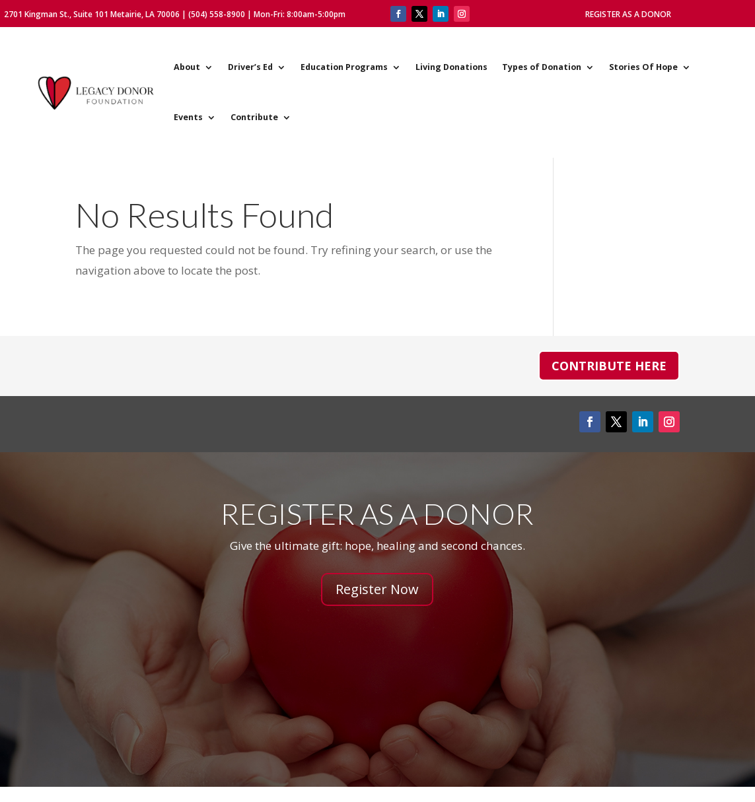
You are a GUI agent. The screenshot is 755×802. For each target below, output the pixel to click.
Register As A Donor (628, 14)
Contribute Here (609, 366)
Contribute (254, 117)
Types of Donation (541, 67)
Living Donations (451, 67)
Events (188, 117)
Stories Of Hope (643, 67)
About (187, 67)
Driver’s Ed (250, 67)
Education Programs (344, 67)
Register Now (377, 589)
